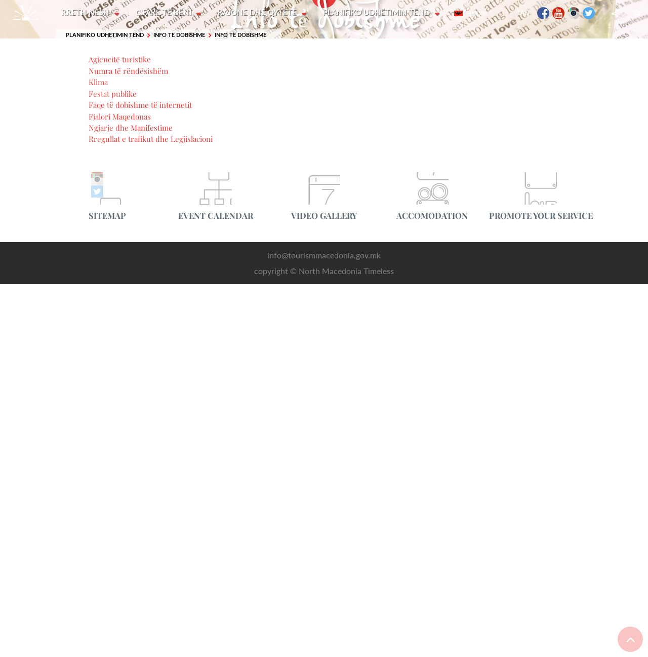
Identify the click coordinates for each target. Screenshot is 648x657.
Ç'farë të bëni (165, 12)
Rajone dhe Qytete (259, 12)
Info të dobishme (179, 35)
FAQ (523, 13)
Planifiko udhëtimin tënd (379, 12)
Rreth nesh (86, 12)
